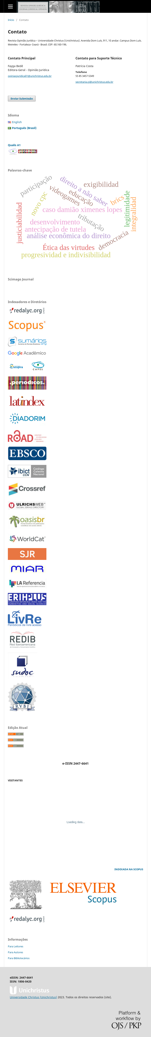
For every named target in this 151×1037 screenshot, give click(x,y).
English (17, 122)
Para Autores (15, 952)
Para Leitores (15, 946)
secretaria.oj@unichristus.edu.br (94, 82)
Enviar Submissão (22, 98)
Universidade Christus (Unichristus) (33, 997)
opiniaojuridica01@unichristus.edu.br (30, 76)
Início (11, 20)
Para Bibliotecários (18, 958)
